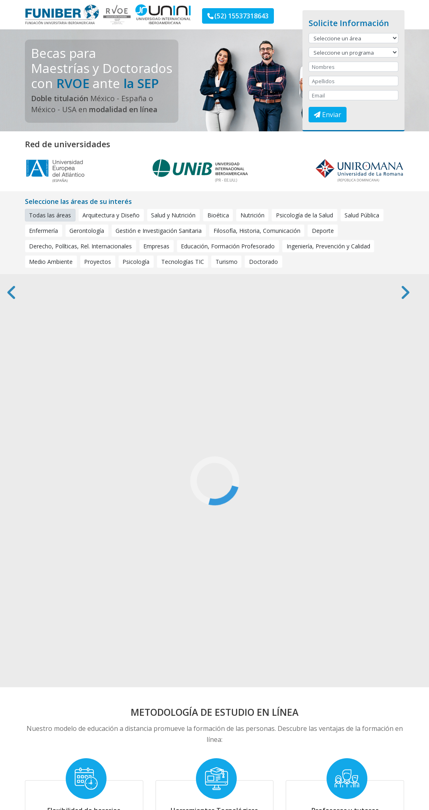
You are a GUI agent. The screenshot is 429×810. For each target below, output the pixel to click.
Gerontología (86, 230)
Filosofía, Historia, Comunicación (256, 230)
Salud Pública (362, 215)
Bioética (218, 215)
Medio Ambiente (51, 261)
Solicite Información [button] (349, 23)
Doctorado (263, 261)
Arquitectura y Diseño (111, 215)
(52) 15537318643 (238, 15)
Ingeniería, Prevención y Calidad (328, 246)
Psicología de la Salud (304, 215)
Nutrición (252, 215)
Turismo (227, 261)
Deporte (323, 230)
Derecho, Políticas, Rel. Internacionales (80, 246)
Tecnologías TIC (182, 261)
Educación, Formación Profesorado (228, 246)
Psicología (135, 261)
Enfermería (43, 230)
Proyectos (97, 261)
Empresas (156, 246)
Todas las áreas (52, 215)
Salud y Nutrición (173, 215)
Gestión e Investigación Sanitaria (159, 230)
